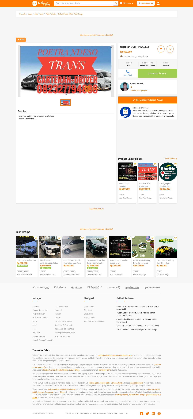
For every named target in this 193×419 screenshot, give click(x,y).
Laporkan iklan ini (96, 209)
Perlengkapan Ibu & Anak (65, 333)
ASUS (34, 392)
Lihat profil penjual (138, 90)
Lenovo (41, 392)
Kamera (58, 318)
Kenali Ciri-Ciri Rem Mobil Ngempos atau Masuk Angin (137, 326)
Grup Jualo (88, 314)
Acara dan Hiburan (62, 336)
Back (20, 39)
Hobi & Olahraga (61, 306)
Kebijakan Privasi (112, 413)
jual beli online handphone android (61, 389)
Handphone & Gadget (63, 321)
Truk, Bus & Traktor (40, 318)
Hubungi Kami (123, 413)
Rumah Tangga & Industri (42, 340)
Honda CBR (104, 383)
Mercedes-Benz (105, 370)
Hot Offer (36, 333)
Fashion (58, 314)
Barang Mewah (38, 336)
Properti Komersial (39, 310)
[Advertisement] (97, 26)
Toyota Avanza (49, 370)
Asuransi (58, 310)
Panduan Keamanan (99, 413)
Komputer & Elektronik (64, 325)
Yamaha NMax (117, 383)
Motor (34, 321)
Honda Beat (94, 383)
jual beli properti (121, 395)
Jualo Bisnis (89, 306)
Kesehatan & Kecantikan (64, 329)
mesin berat (133, 395)
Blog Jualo (88, 310)
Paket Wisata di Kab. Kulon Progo (70, 14)
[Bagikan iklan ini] (161, 48)
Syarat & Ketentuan (86, 413)
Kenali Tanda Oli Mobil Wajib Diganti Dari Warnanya (136, 329)
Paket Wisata (51, 14)
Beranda (22, 14)
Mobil (34, 325)
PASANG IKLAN (146, 3)
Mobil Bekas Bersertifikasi (94, 321)
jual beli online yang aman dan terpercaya (115, 355)
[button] (65, 94)
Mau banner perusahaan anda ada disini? (96, 35)
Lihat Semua (171, 159)
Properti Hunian (38, 314)
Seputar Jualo (89, 318)
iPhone (62, 392)
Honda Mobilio (62, 370)
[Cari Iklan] (116, 3)
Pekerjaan (36, 306)
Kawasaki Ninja (136, 383)
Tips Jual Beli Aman (72, 413)
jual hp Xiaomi (154, 389)
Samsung (49, 392)
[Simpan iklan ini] (170, 48)
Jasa (30, 14)
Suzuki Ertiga (74, 370)
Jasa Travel (39, 14)
